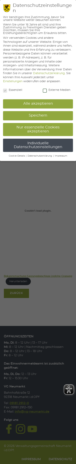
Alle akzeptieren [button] (38, 104)
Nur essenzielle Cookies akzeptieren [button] (38, 129)
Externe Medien (56, 90)
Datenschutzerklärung (49, 73)
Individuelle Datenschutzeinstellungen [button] (38, 145)
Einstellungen (12, 81)
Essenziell (12, 90)
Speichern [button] (38, 115)
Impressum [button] (61, 156)
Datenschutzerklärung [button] (40, 156)
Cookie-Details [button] (17, 156)
